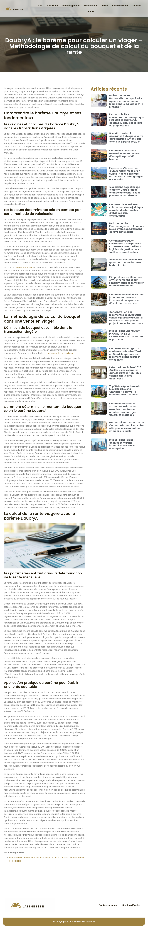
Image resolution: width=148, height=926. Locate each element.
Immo (105, 5)
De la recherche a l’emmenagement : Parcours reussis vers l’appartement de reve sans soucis (126, 227)
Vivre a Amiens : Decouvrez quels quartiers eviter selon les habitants (125, 262)
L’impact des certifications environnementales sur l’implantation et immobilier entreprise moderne (126, 281)
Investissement (120, 5)
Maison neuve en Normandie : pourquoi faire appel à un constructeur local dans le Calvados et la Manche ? (126, 101)
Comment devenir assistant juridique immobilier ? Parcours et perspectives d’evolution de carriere (126, 299)
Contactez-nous (108, 905)
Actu (40, 5)
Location (136, 5)
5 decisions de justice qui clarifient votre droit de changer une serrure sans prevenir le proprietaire (124, 191)
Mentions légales (131, 905)
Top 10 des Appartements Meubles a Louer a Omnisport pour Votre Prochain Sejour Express (124, 390)
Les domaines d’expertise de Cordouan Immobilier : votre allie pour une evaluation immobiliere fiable (126, 427)
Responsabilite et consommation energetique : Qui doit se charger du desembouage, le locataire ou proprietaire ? (126, 120)
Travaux (89, 11)
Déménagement (71, 5)
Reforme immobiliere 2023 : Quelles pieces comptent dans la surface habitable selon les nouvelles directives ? (125, 373)
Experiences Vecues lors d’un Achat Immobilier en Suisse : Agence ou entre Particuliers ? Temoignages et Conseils (126, 173)
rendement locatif (24, 267)
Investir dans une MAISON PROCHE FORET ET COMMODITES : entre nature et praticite (126, 335)
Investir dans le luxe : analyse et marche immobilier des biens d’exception (122, 444)
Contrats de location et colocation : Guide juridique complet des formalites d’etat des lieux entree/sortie (126, 210)
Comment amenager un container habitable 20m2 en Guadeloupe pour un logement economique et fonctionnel (125, 354)
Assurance (52, 5)
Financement (91, 5)
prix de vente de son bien (60, 353)
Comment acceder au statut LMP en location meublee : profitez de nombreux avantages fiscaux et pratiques (123, 409)
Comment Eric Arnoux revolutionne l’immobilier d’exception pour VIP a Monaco (124, 155)
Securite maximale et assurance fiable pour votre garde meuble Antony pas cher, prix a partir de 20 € (126, 137)
